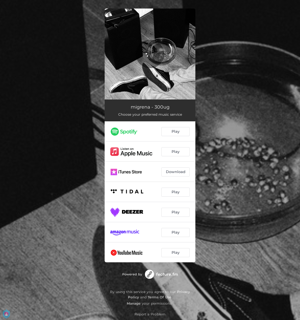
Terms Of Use (160, 297)
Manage (134, 303)
